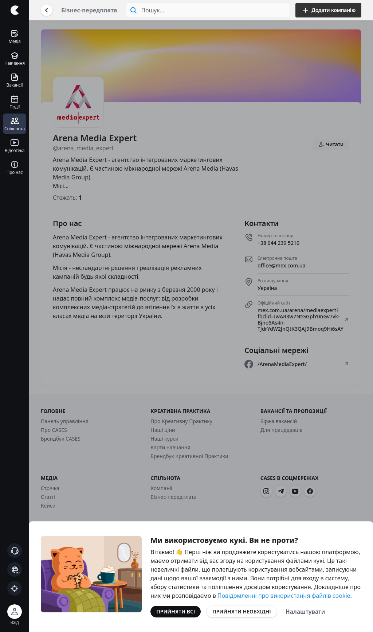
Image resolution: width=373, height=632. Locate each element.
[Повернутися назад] (46, 10)
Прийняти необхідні (241, 611)
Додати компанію (328, 10)
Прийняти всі (175, 611)
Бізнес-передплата (89, 10)
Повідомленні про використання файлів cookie (283, 596)
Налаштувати (305, 612)
